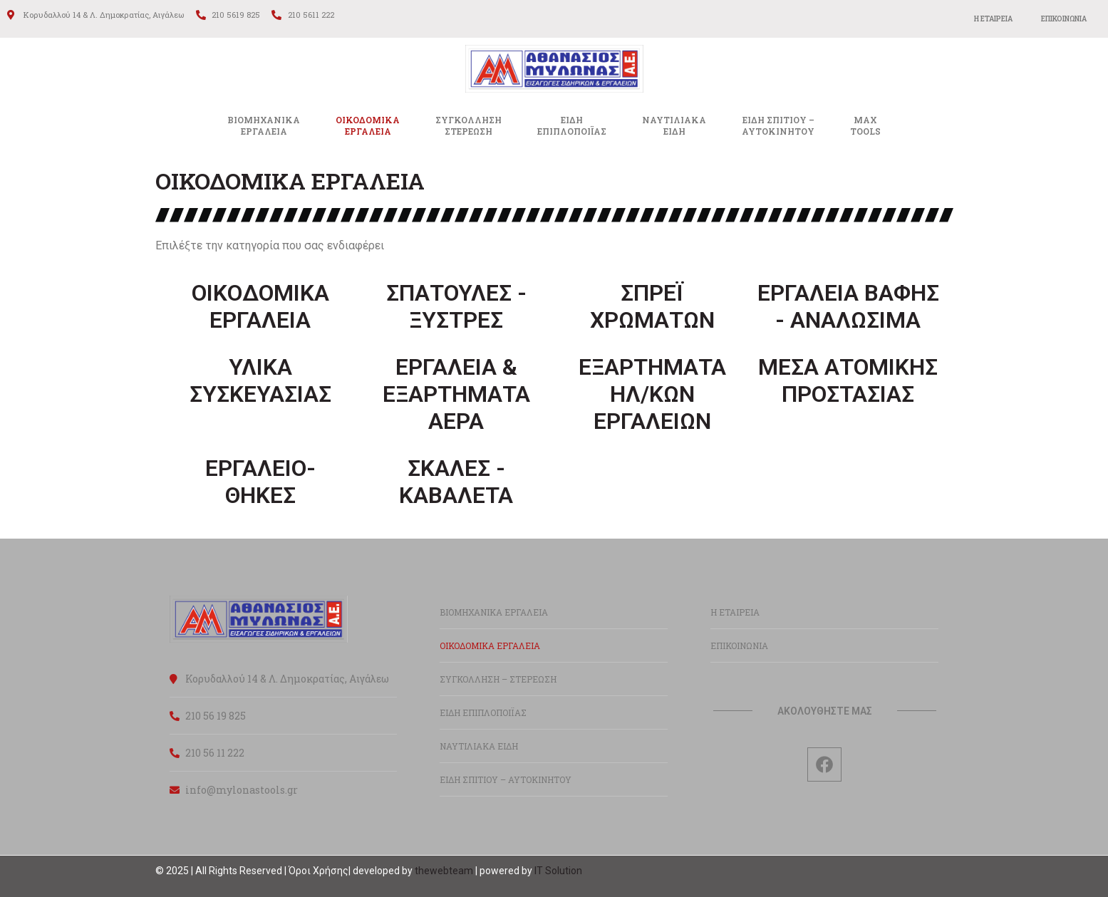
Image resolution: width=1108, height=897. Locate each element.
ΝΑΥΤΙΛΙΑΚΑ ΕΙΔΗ (479, 746)
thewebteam (444, 870)
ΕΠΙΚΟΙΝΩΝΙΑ (1064, 19)
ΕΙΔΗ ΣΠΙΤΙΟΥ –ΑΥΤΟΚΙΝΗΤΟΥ (778, 125)
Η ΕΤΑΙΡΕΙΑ (993, 19)
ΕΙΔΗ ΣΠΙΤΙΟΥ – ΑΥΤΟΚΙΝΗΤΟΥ (505, 779)
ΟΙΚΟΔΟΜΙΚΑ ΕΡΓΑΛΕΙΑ (490, 645)
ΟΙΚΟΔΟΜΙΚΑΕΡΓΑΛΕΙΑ (368, 125)
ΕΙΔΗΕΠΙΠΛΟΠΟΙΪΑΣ (571, 125)
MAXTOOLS (865, 125)
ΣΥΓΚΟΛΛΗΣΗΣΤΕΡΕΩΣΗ (468, 125)
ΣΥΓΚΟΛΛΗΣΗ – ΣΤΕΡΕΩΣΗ (498, 679)
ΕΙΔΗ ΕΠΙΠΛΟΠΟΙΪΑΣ (483, 712)
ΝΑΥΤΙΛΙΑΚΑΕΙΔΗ (674, 125)
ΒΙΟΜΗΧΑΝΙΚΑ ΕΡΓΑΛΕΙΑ (263, 125)
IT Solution (558, 870)
